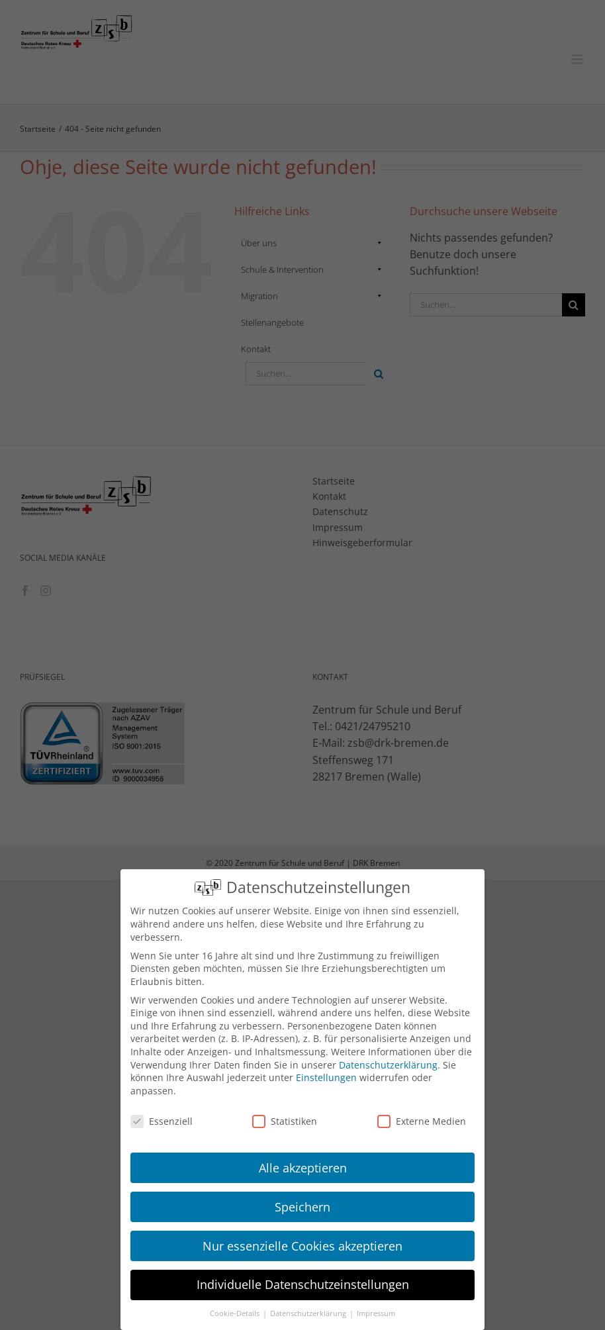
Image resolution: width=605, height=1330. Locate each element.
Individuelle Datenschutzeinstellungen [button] (303, 1284)
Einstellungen (326, 1077)
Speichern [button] (302, 1207)
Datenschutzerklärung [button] (309, 1313)
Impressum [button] (376, 1313)
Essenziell (161, 1121)
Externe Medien (421, 1121)
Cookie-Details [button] (235, 1313)
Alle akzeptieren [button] (303, 1168)
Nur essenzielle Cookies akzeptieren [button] (302, 1246)
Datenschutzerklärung (388, 1065)
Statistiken (284, 1121)
